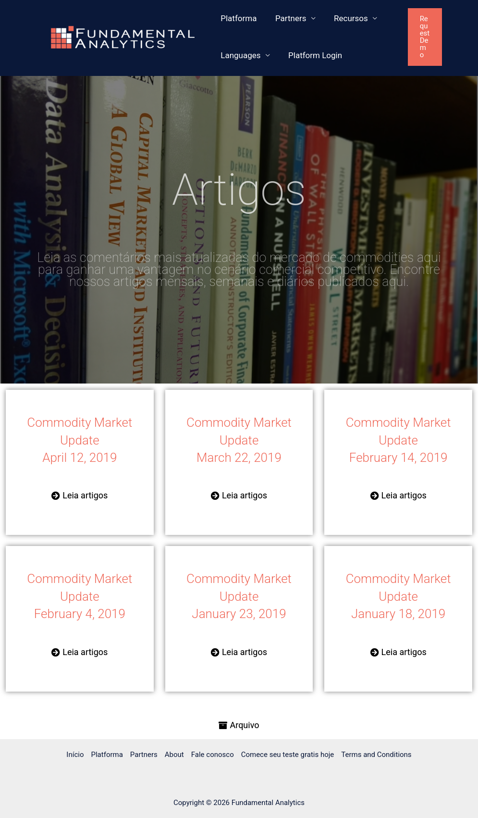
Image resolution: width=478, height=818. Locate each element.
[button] (433, 37)
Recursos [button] (346, 18)
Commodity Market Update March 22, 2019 (239, 440)
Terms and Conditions (376, 754)
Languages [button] (239, 55)
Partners (144, 754)
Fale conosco (212, 754)
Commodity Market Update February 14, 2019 (398, 440)
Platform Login (312, 55)
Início (75, 754)
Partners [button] (287, 18)
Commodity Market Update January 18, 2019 (398, 596)
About (174, 754)
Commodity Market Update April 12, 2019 (79, 440)
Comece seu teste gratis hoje (287, 754)
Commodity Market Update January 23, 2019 (239, 596)
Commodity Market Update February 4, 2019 (79, 596)
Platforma (238, 18)
